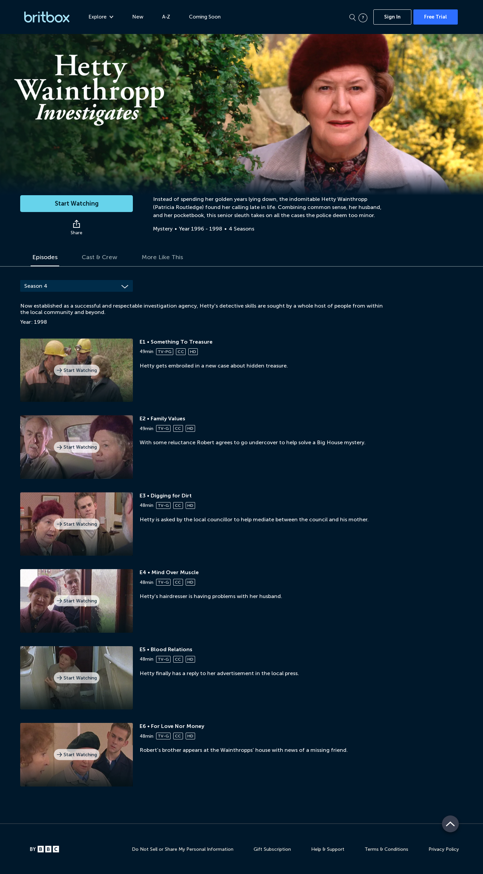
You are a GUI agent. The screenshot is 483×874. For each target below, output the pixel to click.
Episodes (45, 257)
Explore (100, 17)
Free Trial (435, 17)
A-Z (166, 17)
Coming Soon (205, 17)
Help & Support (327, 849)
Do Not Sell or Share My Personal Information (182, 849)
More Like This (162, 257)
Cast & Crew (99, 257)
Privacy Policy (444, 849)
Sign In (392, 17)
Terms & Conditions (386, 849)
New (137, 17)
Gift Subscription (272, 849)
